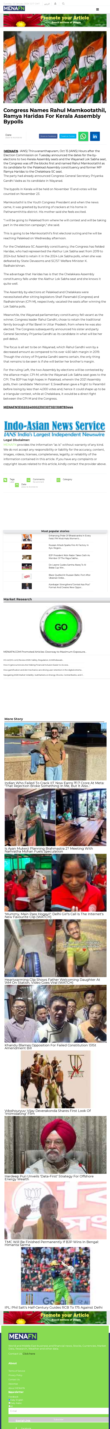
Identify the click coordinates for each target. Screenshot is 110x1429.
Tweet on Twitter (68, 142)
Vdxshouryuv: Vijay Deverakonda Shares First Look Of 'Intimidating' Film (47, 1116)
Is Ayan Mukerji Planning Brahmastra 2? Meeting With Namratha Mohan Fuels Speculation (48, 855)
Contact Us (14, 1383)
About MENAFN (16, 1392)
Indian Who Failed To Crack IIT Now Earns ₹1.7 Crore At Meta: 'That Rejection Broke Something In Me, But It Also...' (54, 789)
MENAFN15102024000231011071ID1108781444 (38, 412)
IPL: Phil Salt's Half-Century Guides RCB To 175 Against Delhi (53, 1311)
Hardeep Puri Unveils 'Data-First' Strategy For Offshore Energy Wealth (49, 1182)
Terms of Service (16, 1375)
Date (8, 140)
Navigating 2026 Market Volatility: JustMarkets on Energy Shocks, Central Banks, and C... (43, 680)
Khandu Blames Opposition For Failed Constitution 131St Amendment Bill (50, 1051)
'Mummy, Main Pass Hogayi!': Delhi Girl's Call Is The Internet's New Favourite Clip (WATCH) (53, 920)
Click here (29, 1357)
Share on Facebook (48, 142)
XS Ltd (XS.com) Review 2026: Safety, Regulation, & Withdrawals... (33, 665)
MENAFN (11, 156)
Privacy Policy (15, 1379)
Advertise (13, 1388)
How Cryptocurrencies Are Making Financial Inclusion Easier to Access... (36, 670)
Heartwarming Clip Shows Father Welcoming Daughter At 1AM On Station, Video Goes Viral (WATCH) (52, 985)
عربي (47, 3)
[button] (55, 3)
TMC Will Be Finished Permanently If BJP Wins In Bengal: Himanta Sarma (51, 1247)
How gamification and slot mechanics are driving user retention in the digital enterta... (43, 675)
